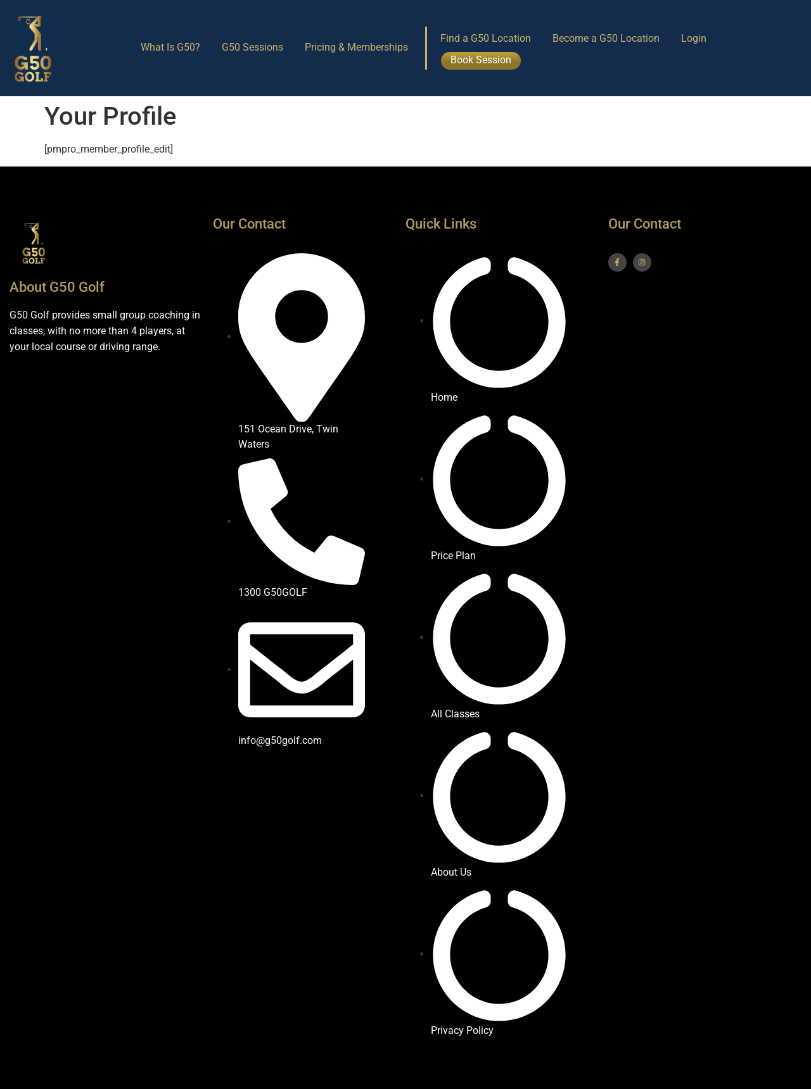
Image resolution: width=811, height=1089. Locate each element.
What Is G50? (170, 47)
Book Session (480, 60)
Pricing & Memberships (356, 47)
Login (693, 38)
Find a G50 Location (485, 38)
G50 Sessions (252, 47)
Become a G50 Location (606, 38)
